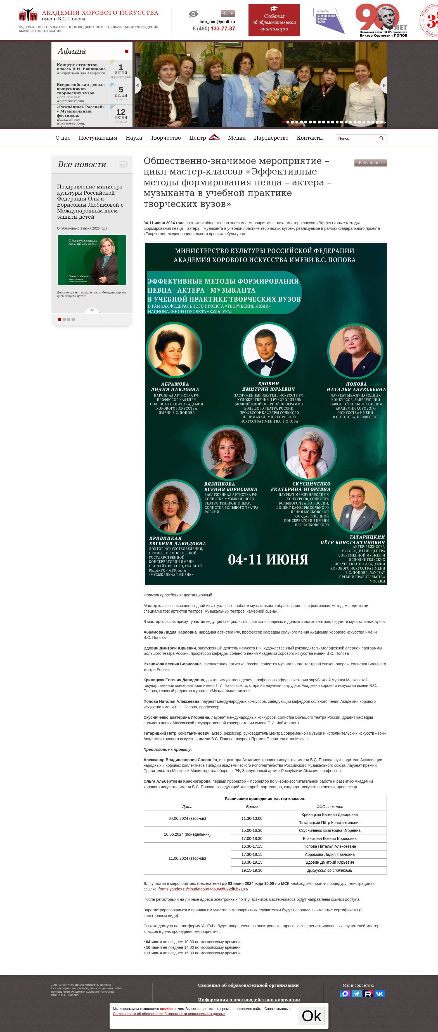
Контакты (310, 138)
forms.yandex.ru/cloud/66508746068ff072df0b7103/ (203, 889)
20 (368, 122)
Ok (311, 1015)
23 (381, 122)
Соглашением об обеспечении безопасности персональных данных (169, 1014)
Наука (134, 138)
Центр (204, 138)
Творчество (166, 138)
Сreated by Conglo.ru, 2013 (418, 971)
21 (372, 122)
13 (337, 122)
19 (364, 122)
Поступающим (98, 138)
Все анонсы (370, 163)
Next (384, 85)
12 (332, 122)
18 (359, 122)
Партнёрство (271, 138)
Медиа (237, 138)
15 (346, 122)
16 (350, 122)
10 (323, 122)
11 (328, 122)
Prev (138, 85)
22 (377, 122)
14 (341, 122)
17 (355, 122)
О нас (63, 138)
